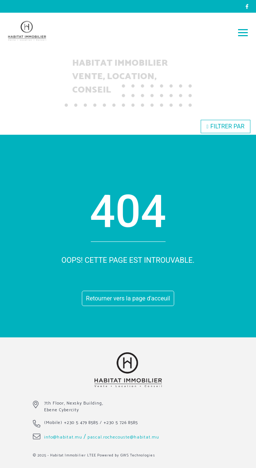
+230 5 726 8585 (121, 422)
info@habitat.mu (63, 437)
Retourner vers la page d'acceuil (128, 298)
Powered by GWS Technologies (126, 455)
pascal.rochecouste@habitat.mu (123, 437)
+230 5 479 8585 (81, 422)
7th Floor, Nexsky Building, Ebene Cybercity (73, 407)
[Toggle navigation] (242, 32)
